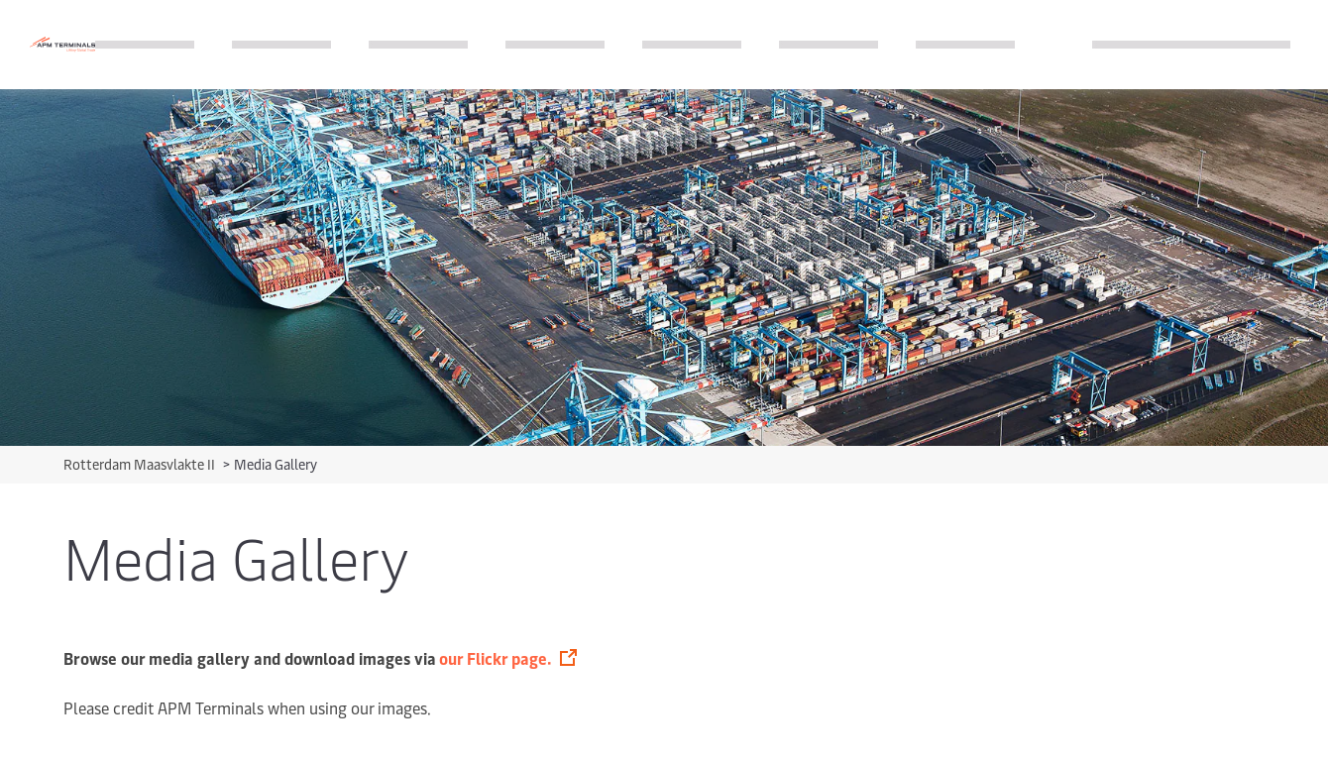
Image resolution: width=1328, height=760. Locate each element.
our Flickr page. (495, 658)
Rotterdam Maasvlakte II (140, 464)
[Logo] (62, 44)
